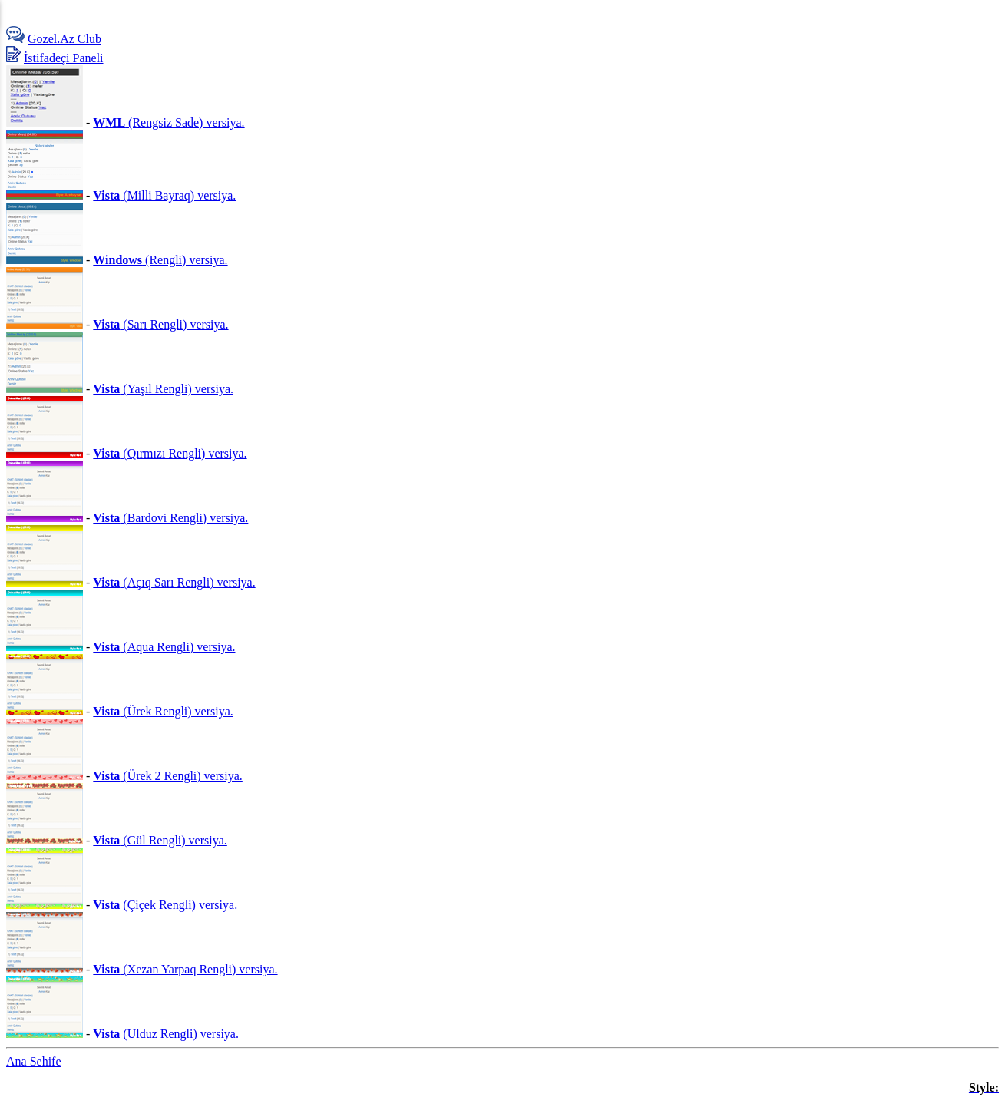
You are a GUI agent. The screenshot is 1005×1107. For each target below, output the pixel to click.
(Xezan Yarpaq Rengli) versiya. (185, 969)
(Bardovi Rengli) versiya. (170, 517)
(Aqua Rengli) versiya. (164, 646)
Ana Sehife (33, 1061)
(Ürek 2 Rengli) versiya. (167, 775)
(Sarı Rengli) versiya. (160, 324)
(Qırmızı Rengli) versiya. (169, 453)
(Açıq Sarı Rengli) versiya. (174, 582)
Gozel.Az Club (64, 38)
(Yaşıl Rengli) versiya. (163, 388)
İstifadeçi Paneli (64, 57)
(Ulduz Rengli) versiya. (166, 1033)
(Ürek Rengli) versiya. (163, 711)
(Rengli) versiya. (160, 259)
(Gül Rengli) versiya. (160, 840)
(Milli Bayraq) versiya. (164, 195)
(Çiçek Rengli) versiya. (165, 904)
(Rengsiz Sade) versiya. (168, 122)
